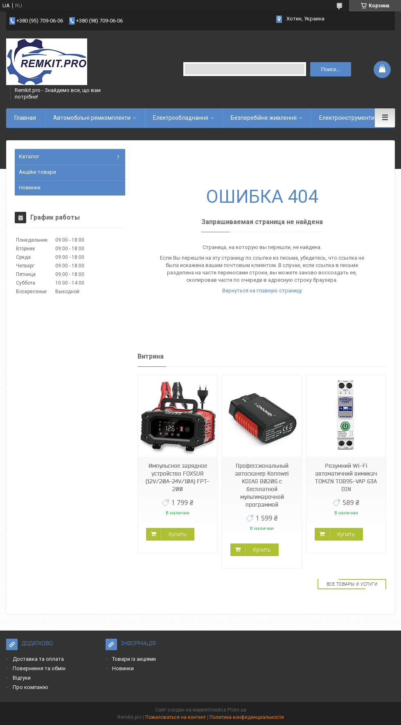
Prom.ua (237, 710)
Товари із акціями (134, 659)
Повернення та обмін (39, 668)
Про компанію (30, 687)
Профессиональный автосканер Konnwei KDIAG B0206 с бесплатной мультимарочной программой (262, 485)
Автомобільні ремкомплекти (92, 117)
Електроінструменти (346, 117)
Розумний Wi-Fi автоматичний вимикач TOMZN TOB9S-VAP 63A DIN (346, 477)
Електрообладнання (180, 117)
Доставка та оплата (38, 659)
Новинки (30, 187)
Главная (25, 117)
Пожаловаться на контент (175, 717)
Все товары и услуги (352, 583)
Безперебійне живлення (264, 117)
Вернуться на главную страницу (262, 290)
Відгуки (22, 678)
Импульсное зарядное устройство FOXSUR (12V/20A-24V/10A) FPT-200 (178, 477)
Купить (177, 534)
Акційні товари (37, 172)
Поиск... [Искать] (330, 69)
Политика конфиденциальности (247, 717)
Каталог (29, 156)
